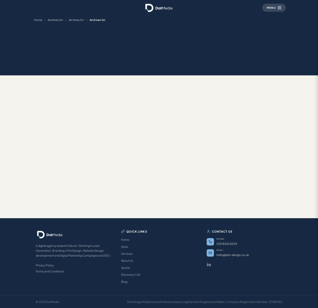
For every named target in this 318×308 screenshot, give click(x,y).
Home (38, 20)
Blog (124, 281)
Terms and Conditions (50, 271)
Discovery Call (130, 274)
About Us (127, 260)
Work (124, 246)
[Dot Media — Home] (159, 7)
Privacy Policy (45, 265)
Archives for (55, 20)
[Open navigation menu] (274, 8)
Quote (125, 267)
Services (127, 253)
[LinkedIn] (209, 264)
